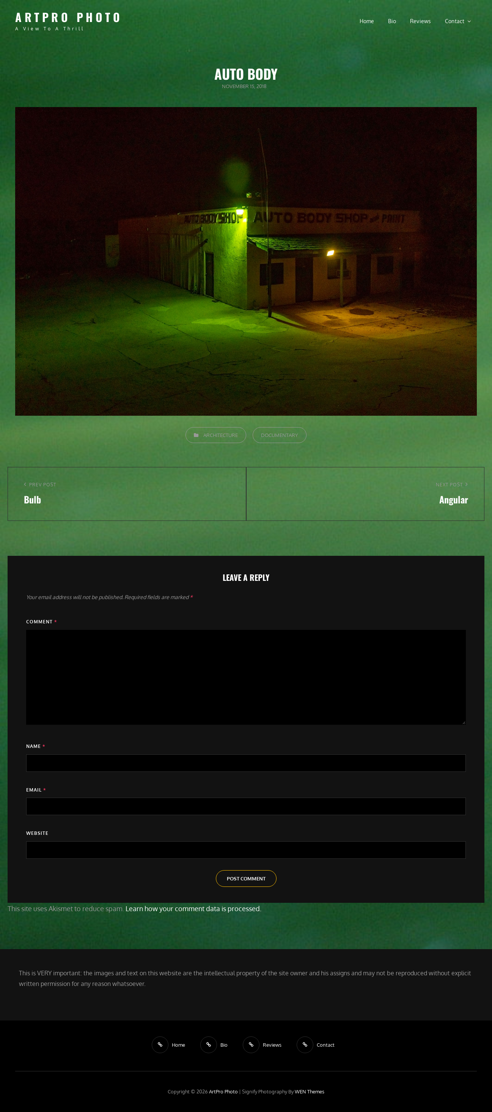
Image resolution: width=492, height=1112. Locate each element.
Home (367, 21)
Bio (392, 21)
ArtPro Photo (69, 16)
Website (37, 833)
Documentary (279, 435)
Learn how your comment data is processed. (193, 908)
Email (36, 790)
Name (35, 746)
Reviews (420, 21)
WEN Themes (309, 1091)
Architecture (220, 435)
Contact (455, 21)
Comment (41, 622)
